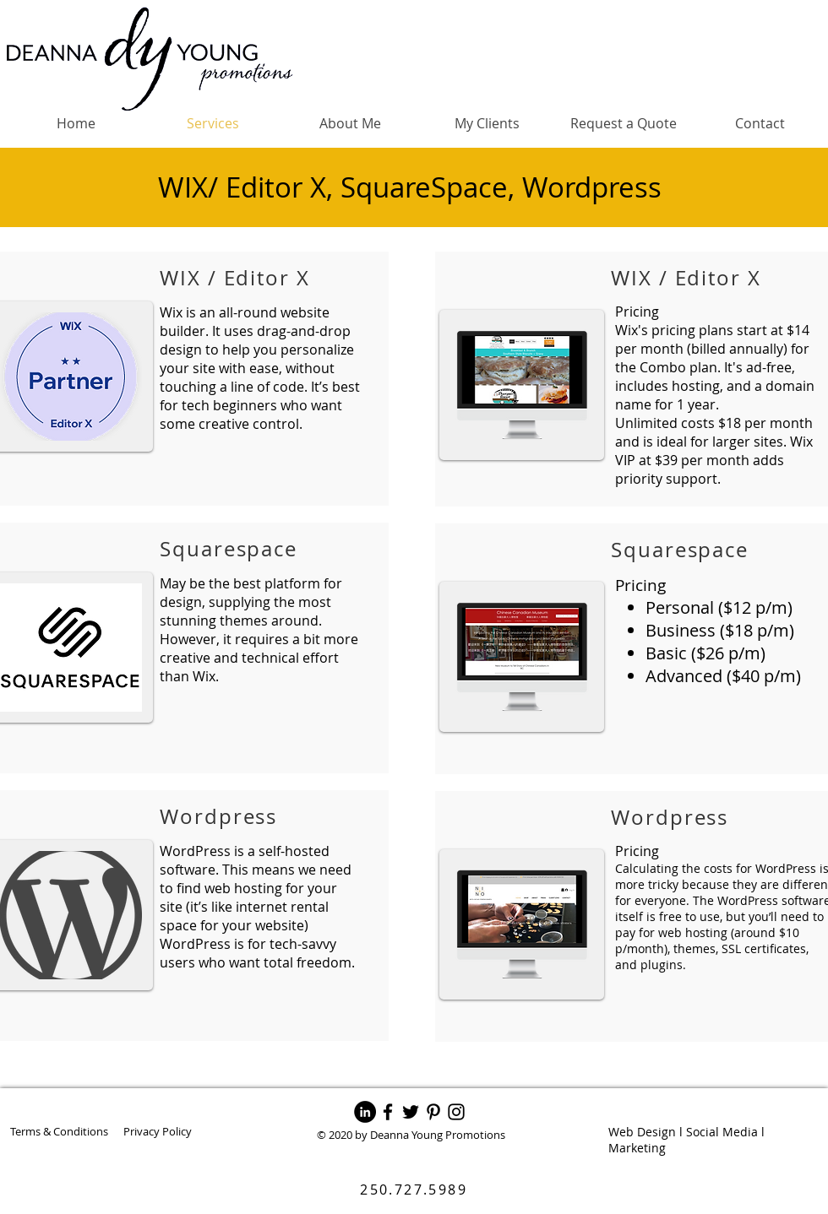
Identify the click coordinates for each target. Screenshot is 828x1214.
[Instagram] (456, 1112)
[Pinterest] (433, 1112)
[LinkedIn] (365, 1112)
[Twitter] (411, 1112)
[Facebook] (388, 1112)
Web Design (642, 1132)
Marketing (637, 1148)
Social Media (722, 1132)
